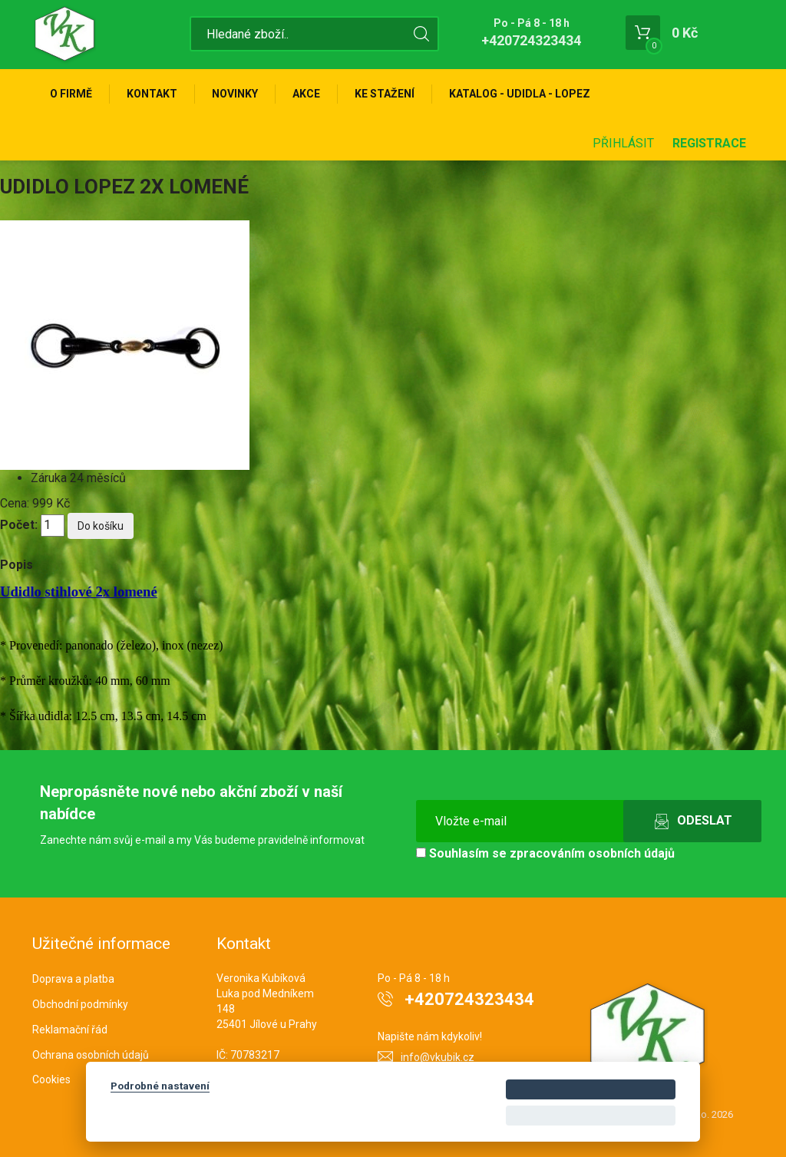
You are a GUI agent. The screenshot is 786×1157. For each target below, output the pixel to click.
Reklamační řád (69, 1029)
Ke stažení (384, 94)
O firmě (71, 94)
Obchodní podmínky (80, 1004)
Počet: (19, 524)
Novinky (235, 94)
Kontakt (152, 94)
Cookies (51, 1079)
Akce (306, 94)
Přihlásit (623, 143)
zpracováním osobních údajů (592, 853)
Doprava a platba (73, 979)
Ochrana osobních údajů (90, 1055)
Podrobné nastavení (160, 1085)
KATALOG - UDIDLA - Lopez (519, 94)
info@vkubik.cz (437, 1057)
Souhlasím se (545, 853)
